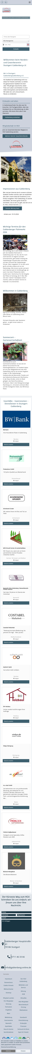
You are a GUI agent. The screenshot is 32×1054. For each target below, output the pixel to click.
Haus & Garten (8, 1029)
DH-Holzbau (6, 706)
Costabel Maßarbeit (9, 627)
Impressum (8, 979)
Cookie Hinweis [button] (16, 1044)
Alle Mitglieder (23, 1001)
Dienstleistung (23, 1020)
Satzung (8, 1004)
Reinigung (16, 755)
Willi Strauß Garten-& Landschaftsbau (14, 548)
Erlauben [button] (23, 1051)
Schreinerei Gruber (8, 508)
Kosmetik (16, 597)
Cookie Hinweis (8, 985)
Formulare (8, 1007)
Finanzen (23, 1026)
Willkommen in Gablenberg (15, 291)
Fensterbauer (16, 478)
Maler (16, 802)
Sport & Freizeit (23, 1032)
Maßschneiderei (16, 637)
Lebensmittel (16, 841)
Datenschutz (8, 982)
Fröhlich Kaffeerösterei (9, 832)
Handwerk (23, 1017)
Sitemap (8, 993)
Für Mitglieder (8, 1001)
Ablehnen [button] (8, 1051)
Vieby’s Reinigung (8, 746)
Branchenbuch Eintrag (23, 1006)
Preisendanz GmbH (8, 469)
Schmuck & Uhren (23, 1029)
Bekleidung (8, 1017)
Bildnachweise (8, 989)
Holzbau (16, 716)
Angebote (8, 1010)
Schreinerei (16, 518)
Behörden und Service (23, 986)
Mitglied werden (8, 998)
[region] (16, 22)
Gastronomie (8, 1020)
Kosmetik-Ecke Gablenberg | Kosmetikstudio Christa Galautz (15, 589)
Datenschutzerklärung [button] (8, 1047)
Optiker (16, 676)
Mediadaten (23, 1010)
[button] (3, 1038)
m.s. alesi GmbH (7, 785)
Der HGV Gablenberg (23, 980)
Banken (16, 439)
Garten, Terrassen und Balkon (16, 558)
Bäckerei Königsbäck (9, 871)
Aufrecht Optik (7, 667)
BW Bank (5, 430)
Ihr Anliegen (16, 926)
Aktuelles (23, 998)
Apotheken (8, 1026)
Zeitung (23, 991)
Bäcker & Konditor (16, 881)
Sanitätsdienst (8, 1032)
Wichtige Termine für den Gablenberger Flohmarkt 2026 (14, 229)
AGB (23, 994)
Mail (8, 1013)
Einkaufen (23, 1023)
